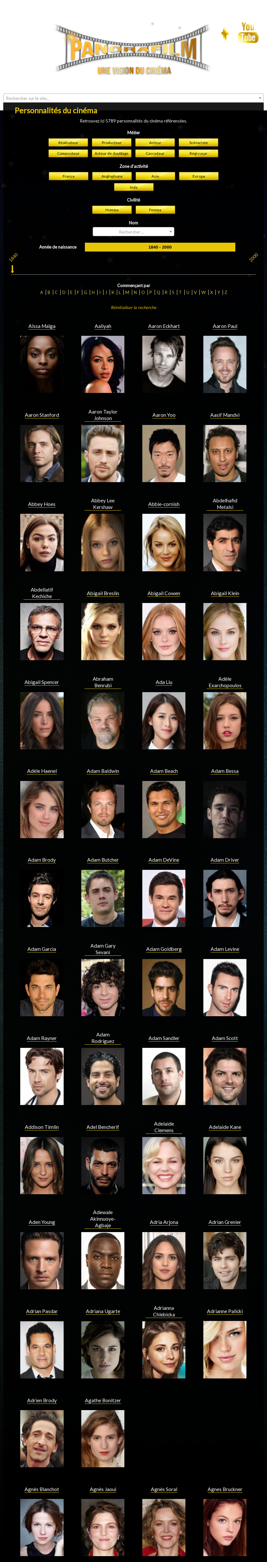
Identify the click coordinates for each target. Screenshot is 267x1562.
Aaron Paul (225, 216)
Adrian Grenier (225, 1112)
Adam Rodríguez (102, 927)
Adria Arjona (164, 1112)
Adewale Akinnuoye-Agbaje (103, 1108)
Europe (199, 65)
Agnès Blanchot (41, 1379)
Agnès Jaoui (103, 1379)
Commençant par (133, 175)
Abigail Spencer (41, 572)
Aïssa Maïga (41, 216)
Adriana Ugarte (103, 1201)
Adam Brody (42, 749)
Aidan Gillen (225, 1468)
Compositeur (68, 43)
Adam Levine (225, 838)
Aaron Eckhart (164, 216)
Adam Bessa (225, 660)
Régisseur (198, 43)
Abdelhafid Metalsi (225, 393)
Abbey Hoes (41, 394)
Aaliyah (103, 216)
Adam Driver (225, 749)
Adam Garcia (41, 838)
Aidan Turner (103, 1556)
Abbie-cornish (164, 394)
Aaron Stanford (42, 304)
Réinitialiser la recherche (133, 197)
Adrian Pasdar (42, 1201)
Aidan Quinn (41, 1556)
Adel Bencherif (102, 1016)
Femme (155, 99)
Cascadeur (155, 43)
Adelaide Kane (225, 1016)
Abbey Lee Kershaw (103, 393)
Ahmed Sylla (41, 1468)
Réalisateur (68, 32)
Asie (155, 65)
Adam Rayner (42, 928)
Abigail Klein (225, 483)
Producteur (112, 32)
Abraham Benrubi (103, 571)
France (69, 65)
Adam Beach (164, 660)
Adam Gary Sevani (103, 838)
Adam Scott (225, 928)
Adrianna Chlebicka (164, 1201)
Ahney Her (164, 1468)
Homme (112, 99)
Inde (134, 76)
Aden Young (42, 1112)
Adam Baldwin (103, 660)
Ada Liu (164, 572)
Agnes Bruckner (225, 1379)
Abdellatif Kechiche (42, 482)
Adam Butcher (103, 749)
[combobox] (133, 121)
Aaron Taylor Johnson (103, 304)
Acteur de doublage (112, 43)
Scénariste (198, 32)
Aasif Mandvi (225, 304)
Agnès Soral (164, 1379)
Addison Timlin (42, 1016)
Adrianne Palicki (225, 1201)
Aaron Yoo (164, 304)
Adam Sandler (164, 928)
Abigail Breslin (103, 483)
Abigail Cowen (164, 483)
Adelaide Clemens (164, 1016)
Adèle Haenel (42, 660)
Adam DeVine (164, 749)
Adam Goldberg (164, 838)
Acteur (155, 32)
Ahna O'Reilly (103, 1468)
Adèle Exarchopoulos (225, 571)
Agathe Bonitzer (103, 1290)
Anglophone (112, 65)
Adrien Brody (42, 1290)
